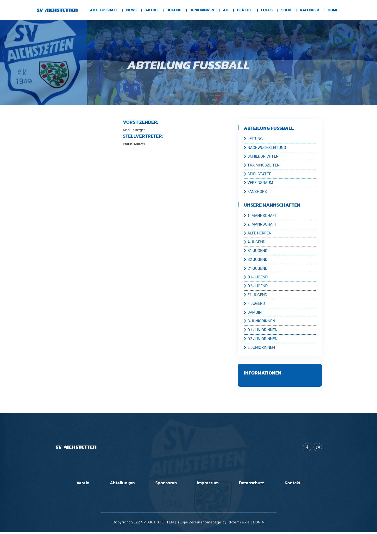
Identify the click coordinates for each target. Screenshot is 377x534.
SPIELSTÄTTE (257, 174)
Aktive (152, 10)
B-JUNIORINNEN (259, 322)
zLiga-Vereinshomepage (199, 524)
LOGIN (259, 524)
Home (333, 10)
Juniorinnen (202, 10)
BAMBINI (253, 313)
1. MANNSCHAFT (260, 216)
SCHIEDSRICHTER (261, 156)
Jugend (174, 10)
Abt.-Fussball (104, 10)
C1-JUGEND (256, 269)
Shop (286, 10)
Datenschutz (255, 485)
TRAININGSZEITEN (262, 165)
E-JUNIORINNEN (259, 349)
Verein (77, 485)
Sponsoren (165, 485)
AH (225, 10)
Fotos (267, 10)
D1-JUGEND (256, 278)
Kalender (309, 10)
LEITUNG (253, 138)
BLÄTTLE (244, 10)
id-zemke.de (239, 524)
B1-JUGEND (256, 251)
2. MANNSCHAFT (260, 224)
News (131, 10)
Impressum (209, 485)
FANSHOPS (255, 192)
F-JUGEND (254, 304)
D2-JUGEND (256, 287)
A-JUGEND (254, 242)
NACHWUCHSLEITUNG (265, 147)
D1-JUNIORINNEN (260, 331)
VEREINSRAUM (258, 183)
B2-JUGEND (256, 260)
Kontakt (298, 485)
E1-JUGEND (255, 296)
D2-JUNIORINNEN (260, 340)
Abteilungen (119, 485)
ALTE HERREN (257, 233)
